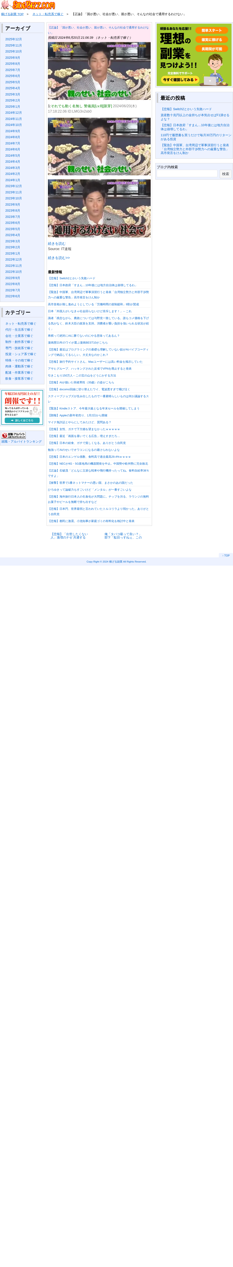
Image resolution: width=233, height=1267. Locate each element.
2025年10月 (13, 51)
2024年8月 (12, 137)
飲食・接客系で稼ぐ (19, 378)
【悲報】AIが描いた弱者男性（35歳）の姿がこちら (81, 382)
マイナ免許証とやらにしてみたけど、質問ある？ (79, 422)
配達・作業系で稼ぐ (19, 372)
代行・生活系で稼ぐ (19, 329)
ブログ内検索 (167, 167)
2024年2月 (12, 174)
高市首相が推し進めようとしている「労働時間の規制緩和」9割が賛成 (93, 304)
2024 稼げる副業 (112, 561)
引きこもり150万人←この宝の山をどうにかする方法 (82, 375)
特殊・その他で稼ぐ (19, 360)
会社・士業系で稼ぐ (19, 336)
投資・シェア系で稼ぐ (20, 354)
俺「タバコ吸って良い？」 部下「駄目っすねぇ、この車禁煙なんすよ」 (123, 535)
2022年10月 (13, 271)
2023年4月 (12, 235)
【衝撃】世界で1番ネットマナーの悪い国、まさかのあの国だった (90, 482)
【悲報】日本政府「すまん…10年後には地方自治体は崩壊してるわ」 (93, 285)
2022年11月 (13, 265)
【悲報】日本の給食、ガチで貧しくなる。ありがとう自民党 (87, 443)
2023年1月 (12, 253)
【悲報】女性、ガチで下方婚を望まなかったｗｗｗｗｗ (84, 429)
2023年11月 (13, 192)
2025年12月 (13, 39)
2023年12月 (13, 186)
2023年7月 (12, 217)
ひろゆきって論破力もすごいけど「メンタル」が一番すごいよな (90, 489)
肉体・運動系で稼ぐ (19, 366)
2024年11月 (13, 119)
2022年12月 (13, 259)
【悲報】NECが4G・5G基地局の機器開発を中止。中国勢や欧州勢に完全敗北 (98, 463)
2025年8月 (12, 63)
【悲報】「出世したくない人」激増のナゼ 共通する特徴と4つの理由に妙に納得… (69, 535)
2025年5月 (12, 82)
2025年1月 (12, 106)
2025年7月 (12, 70)
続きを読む (57, 243)
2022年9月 (12, 278)
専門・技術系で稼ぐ (19, 348)
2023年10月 (13, 198)
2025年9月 (12, 57)
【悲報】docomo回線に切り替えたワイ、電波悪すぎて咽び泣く (89, 389)
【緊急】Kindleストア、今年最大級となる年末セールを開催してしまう (94, 408)
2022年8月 (12, 284)
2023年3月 (12, 241)
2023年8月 (12, 210)
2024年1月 (12, 180)
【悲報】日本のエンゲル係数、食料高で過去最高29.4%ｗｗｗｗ (89, 456)
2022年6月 (12, 296)
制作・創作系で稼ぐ (19, 342)
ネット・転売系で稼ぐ (20, 323)
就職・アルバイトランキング (21, 441)
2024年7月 (12, 143)
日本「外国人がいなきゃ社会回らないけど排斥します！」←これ (90, 311)
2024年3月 (12, 168)
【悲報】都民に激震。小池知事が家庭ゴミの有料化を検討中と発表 (91, 521)
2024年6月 (12, 149)
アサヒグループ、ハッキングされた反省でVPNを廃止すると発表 (90, 368)
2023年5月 (12, 229)
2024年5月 (12, 155)
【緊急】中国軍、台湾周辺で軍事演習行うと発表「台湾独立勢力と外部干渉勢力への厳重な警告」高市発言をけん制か (195, 149)
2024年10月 (13, 125)
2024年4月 (12, 161)
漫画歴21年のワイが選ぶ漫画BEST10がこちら (78, 342)
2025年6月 (12, 76)
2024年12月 (13, 112)
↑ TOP (226, 555)
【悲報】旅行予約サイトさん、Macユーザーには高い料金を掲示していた (95, 361)
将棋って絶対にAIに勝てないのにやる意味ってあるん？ (84, 335)
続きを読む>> (59, 258)
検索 (225, 174)
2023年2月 (12, 247)
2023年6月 (12, 223)
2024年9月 (12, 131)
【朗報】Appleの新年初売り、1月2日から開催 (77, 415)
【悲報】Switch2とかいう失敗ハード (71, 278)
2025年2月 (12, 100)
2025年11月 (13, 45)
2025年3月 (12, 94)
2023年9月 (12, 204)
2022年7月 (12, 290)
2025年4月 (12, 88)
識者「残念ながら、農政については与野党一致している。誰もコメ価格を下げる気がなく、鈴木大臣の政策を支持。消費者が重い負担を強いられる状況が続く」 (98, 323)
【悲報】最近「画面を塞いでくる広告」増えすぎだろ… (84, 436)
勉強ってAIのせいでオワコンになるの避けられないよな (84, 449)
